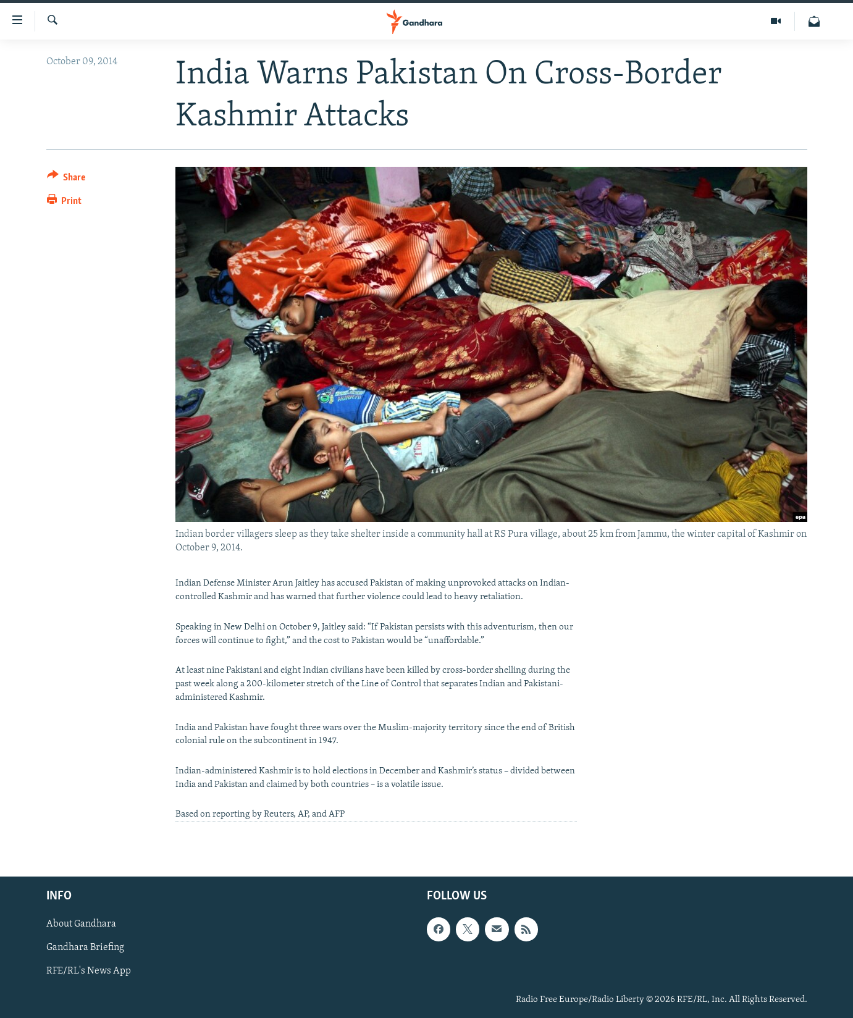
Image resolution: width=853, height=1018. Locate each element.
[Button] (66, 179)
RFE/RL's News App (88, 972)
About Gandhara (81, 925)
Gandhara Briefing (85, 948)
